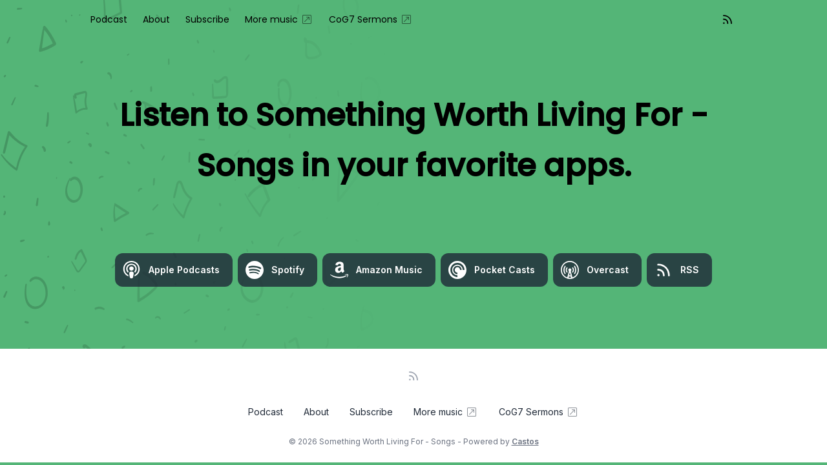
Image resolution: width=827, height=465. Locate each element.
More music (279, 19)
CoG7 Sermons (371, 19)
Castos (525, 441)
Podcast (108, 19)
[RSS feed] (727, 19)
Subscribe (207, 19)
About (156, 19)
